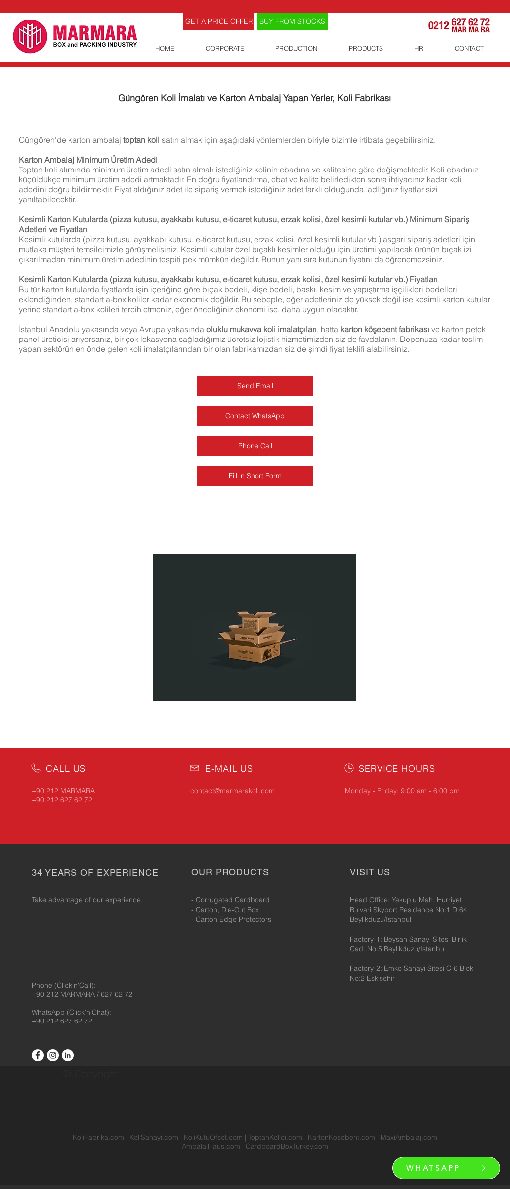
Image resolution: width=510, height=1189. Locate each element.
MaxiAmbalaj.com (409, 1137)
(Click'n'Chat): (89, 1012)
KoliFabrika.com (98, 1137)
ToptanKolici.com (275, 1137)
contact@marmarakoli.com (232, 790)
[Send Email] (255, 386)
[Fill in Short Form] (255, 476)
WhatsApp (49, 1012)
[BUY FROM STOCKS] (292, 21)
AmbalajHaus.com (212, 1146)
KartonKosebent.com (341, 1137)
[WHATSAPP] (446, 1168)
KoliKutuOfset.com (213, 1137)
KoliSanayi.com (153, 1137)
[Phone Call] (255, 446)
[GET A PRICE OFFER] (218, 21)
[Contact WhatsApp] (255, 416)
